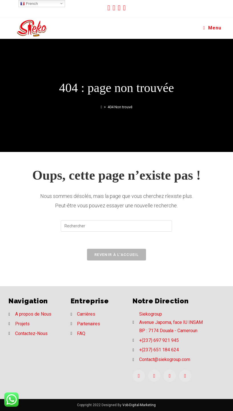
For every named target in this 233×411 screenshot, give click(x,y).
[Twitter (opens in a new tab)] (110, 7)
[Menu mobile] (212, 28)
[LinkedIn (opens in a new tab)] (124, 7)
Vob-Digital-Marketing (139, 405)
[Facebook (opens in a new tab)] (115, 7)
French (29, 3)
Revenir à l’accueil (116, 254)
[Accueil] (101, 107)
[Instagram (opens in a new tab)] (120, 7)
